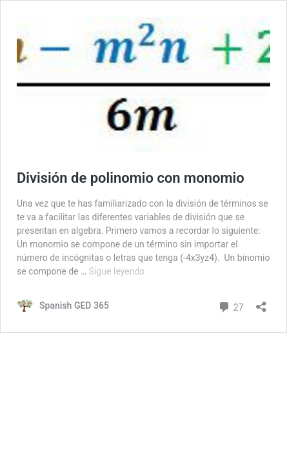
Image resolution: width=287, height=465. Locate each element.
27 (230, 306)
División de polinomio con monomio (130, 178)
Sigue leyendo (117, 271)
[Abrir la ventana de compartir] (261, 303)
